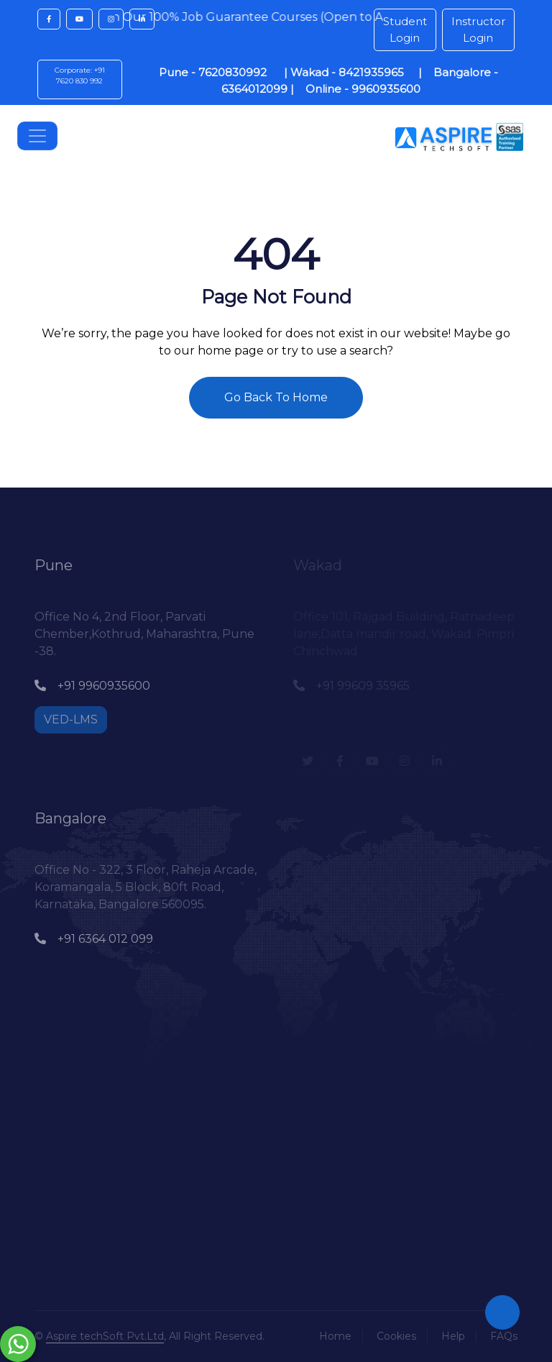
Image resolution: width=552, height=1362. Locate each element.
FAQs (504, 1336)
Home (335, 1336)
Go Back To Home (276, 397)
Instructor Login (478, 29)
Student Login (405, 29)
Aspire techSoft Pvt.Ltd (105, 1336)
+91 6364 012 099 (93, 939)
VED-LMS (71, 719)
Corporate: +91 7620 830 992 (80, 75)
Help (453, 1336)
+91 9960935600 (92, 686)
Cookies (396, 1336)
